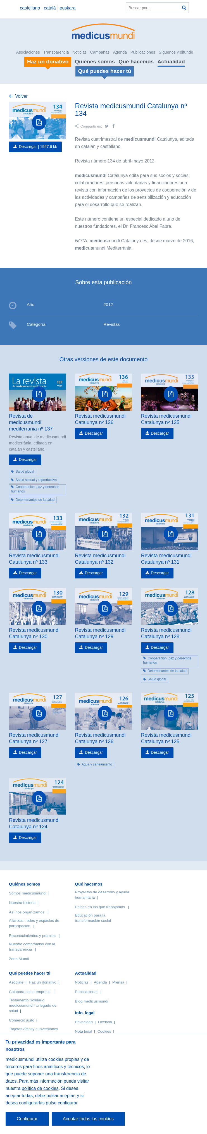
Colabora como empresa (30, 992)
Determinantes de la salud (35, 500)
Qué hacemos (136, 61)
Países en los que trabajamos (100, 907)
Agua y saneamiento (97, 764)
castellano (30, 8)
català (50, 8)
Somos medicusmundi (27, 893)
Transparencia (56, 52)
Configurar (27, 1118)
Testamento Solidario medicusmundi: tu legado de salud (32, 1005)
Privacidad (83, 1022)
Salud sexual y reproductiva (36, 480)
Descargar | (38, 146)
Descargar (28, 459)
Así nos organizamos (26, 912)
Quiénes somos (95, 61)
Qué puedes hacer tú (29, 973)
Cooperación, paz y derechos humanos (35, 489)
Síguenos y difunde (176, 52)
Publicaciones (142, 52)
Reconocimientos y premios (32, 936)
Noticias (79, 52)
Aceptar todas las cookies (88, 1118)
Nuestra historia (22, 903)
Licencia (105, 1022)
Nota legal (83, 1031)
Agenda (120, 52)
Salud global (25, 471)
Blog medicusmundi (91, 1001)
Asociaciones (28, 52)
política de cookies (40, 1088)
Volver (21, 96)
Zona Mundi (19, 959)
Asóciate (16, 982)
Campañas (100, 52)
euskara (68, 8)
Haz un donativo (42, 982)
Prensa (118, 982)
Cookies (104, 1031)
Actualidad (171, 61)
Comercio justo (21, 1020)
